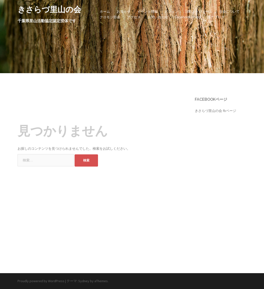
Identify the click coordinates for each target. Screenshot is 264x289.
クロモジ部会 (110, 17)
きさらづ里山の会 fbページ (215, 111)
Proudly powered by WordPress (41, 281)
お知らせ (123, 11)
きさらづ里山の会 (49, 9)
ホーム (105, 11)
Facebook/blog (188, 17)
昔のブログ (216, 17)
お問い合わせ (157, 17)
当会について (229, 11)
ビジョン (171, 11)
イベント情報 (147, 11)
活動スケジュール (198, 11)
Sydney (83, 281)
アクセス (134, 17)
